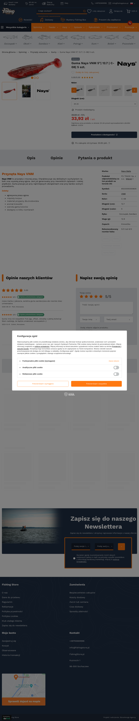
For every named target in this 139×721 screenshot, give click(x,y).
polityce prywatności (42, 346)
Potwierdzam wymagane (43, 384)
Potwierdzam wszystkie (96, 384)
